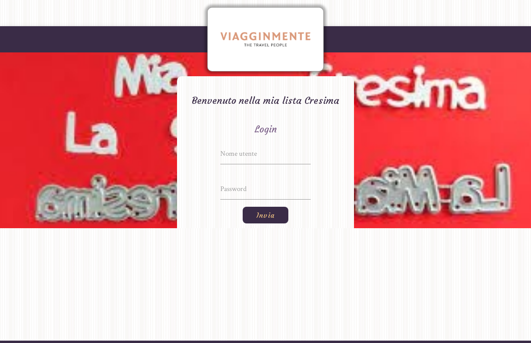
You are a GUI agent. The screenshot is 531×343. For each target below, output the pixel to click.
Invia (265, 215)
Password (233, 188)
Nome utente (238, 153)
